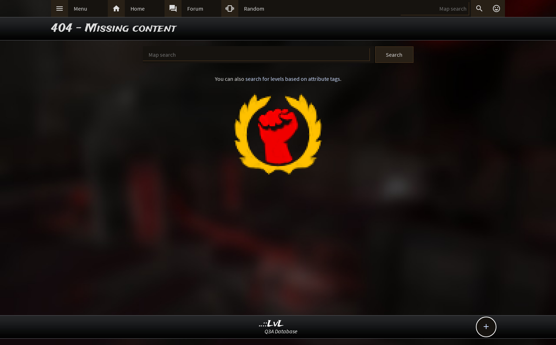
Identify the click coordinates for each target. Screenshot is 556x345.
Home (137, 8)
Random (254, 8)
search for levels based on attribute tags (292, 78)
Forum (195, 8)
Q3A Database (281, 331)
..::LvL (271, 324)
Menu (80, 8)
